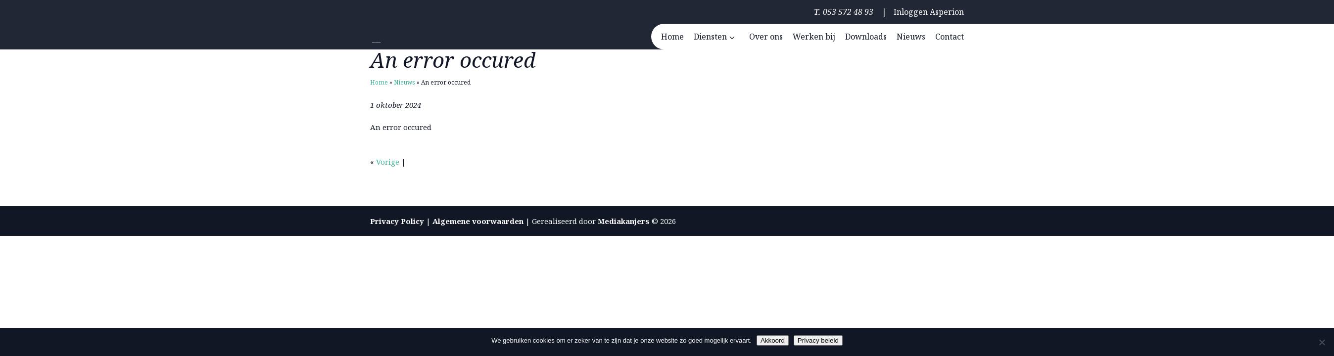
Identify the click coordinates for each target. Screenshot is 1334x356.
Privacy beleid (818, 340)
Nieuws (404, 82)
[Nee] (1322, 342)
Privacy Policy (397, 221)
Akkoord (773, 340)
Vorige (387, 162)
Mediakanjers (624, 221)
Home (379, 82)
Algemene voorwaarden (478, 221)
